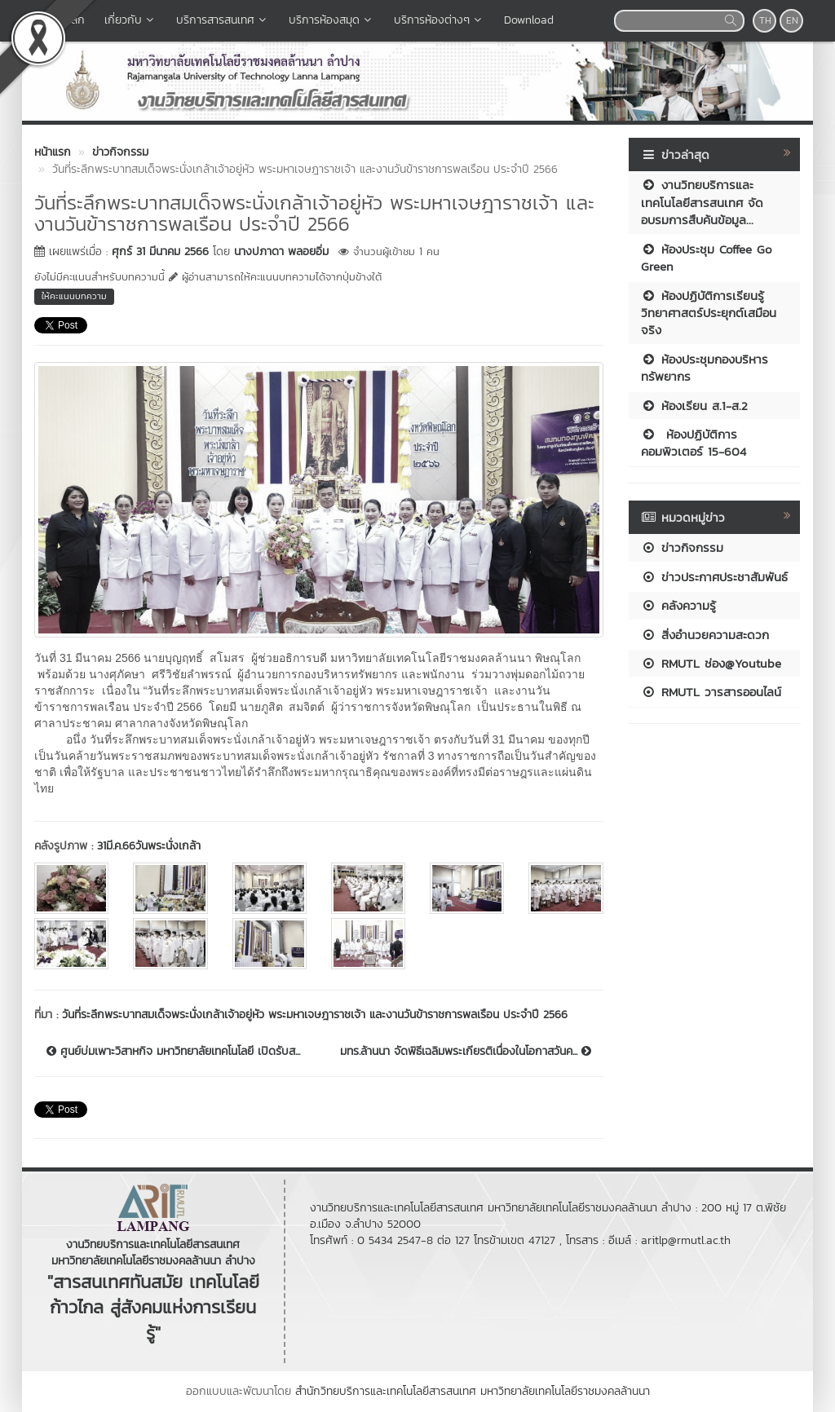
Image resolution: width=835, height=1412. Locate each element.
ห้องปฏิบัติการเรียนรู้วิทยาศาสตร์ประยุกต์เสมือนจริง (708, 313)
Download (529, 20)
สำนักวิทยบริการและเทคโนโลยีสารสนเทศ (385, 1391)
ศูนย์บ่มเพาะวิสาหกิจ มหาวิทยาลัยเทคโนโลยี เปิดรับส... (173, 1052)
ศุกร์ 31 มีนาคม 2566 (160, 251)
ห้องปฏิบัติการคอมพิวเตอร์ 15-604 (693, 443)
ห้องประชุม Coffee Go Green (706, 258)
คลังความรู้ (678, 605)
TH (765, 20)
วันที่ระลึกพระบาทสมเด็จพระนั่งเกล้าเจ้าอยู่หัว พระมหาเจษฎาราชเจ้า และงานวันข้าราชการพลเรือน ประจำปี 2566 (315, 1014)
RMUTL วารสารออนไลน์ (711, 691)
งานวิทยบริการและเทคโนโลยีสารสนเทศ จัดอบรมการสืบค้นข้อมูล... (702, 202)
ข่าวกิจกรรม (682, 547)
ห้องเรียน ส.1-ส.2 (694, 405)
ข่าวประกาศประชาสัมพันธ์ (714, 576)
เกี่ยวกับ (130, 20)
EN (792, 20)
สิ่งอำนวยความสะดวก (705, 634)
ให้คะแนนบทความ (74, 295)
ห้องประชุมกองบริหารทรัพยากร (704, 368)
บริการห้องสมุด (331, 20)
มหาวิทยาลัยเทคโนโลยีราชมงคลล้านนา (565, 1391)
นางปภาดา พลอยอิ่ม (281, 251)
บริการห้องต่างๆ (439, 20)
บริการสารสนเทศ (222, 20)
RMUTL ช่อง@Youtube (711, 663)
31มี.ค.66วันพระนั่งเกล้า (149, 845)
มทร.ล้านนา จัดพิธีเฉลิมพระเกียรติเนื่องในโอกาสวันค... (465, 1052)
